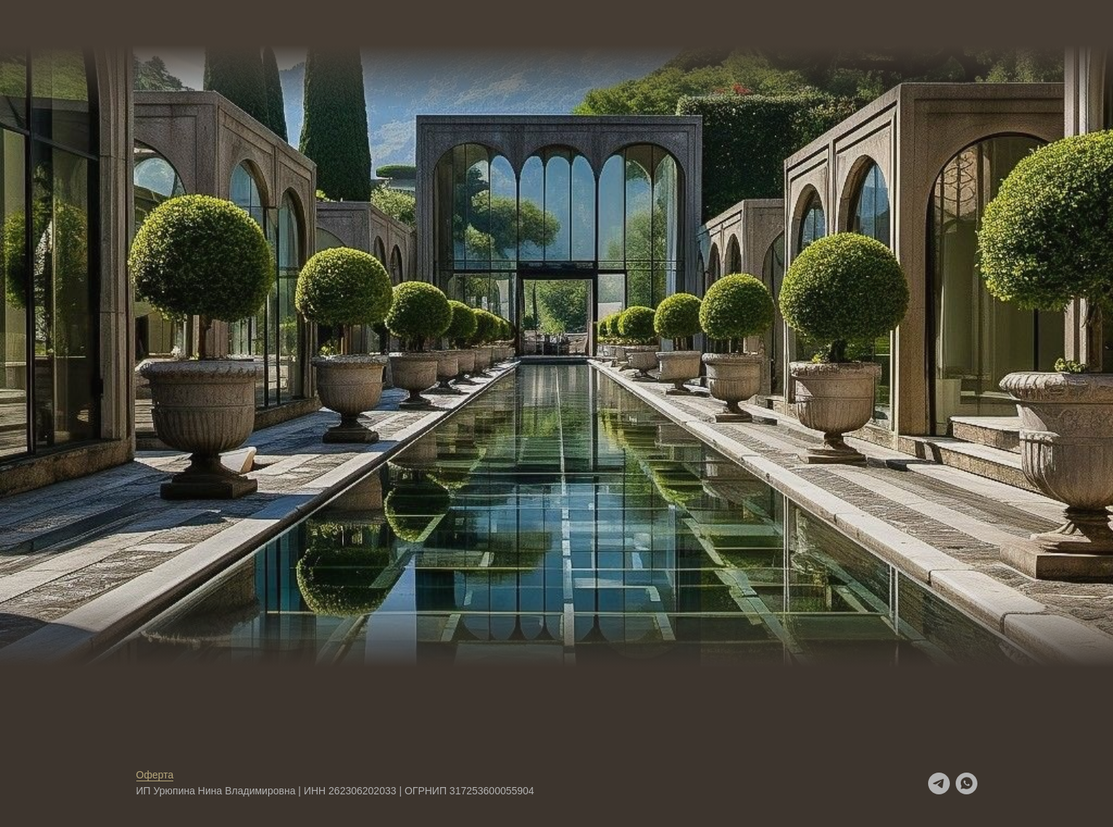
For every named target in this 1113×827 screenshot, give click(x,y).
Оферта (155, 775)
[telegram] (939, 783)
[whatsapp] (966, 783)
